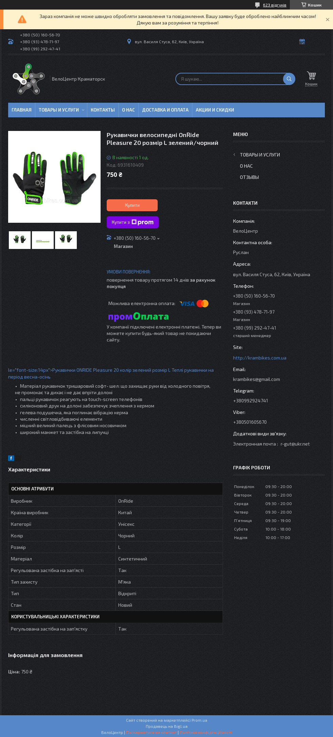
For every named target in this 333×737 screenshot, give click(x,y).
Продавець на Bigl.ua (167, 726)
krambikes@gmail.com (256, 379)
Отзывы (249, 177)
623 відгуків (274, 4)
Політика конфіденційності (206, 732)
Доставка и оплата (165, 110)
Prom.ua (199, 720)
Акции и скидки (215, 110)
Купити (132, 205)
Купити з (133, 222)
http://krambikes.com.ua (259, 358)
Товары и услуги (59, 110)
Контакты (103, 110)
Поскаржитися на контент (151, 732)
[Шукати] (289, 79)
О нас (128, 110)
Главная (22, 110)
